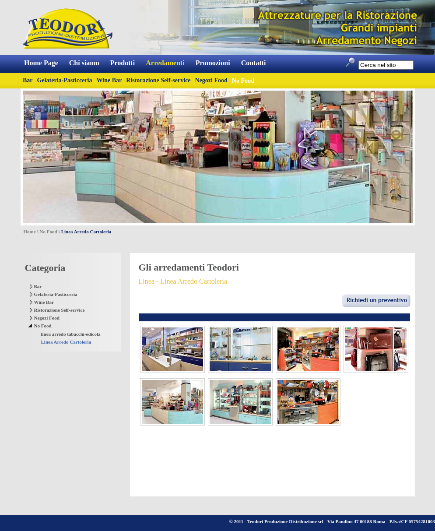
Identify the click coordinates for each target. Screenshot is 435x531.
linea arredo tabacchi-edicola (71, 334)
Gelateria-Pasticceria (64, 80)
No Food (48, 231)
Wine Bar (109, 80)
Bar (28, 80)
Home (30, 231)
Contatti (253, 63)
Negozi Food (211, 80)
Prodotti (122, 63)
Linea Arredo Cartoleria (66, 342)
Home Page (41, 63)
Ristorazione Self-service (158, 80)
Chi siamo (84, 63)
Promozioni (213, 63)
